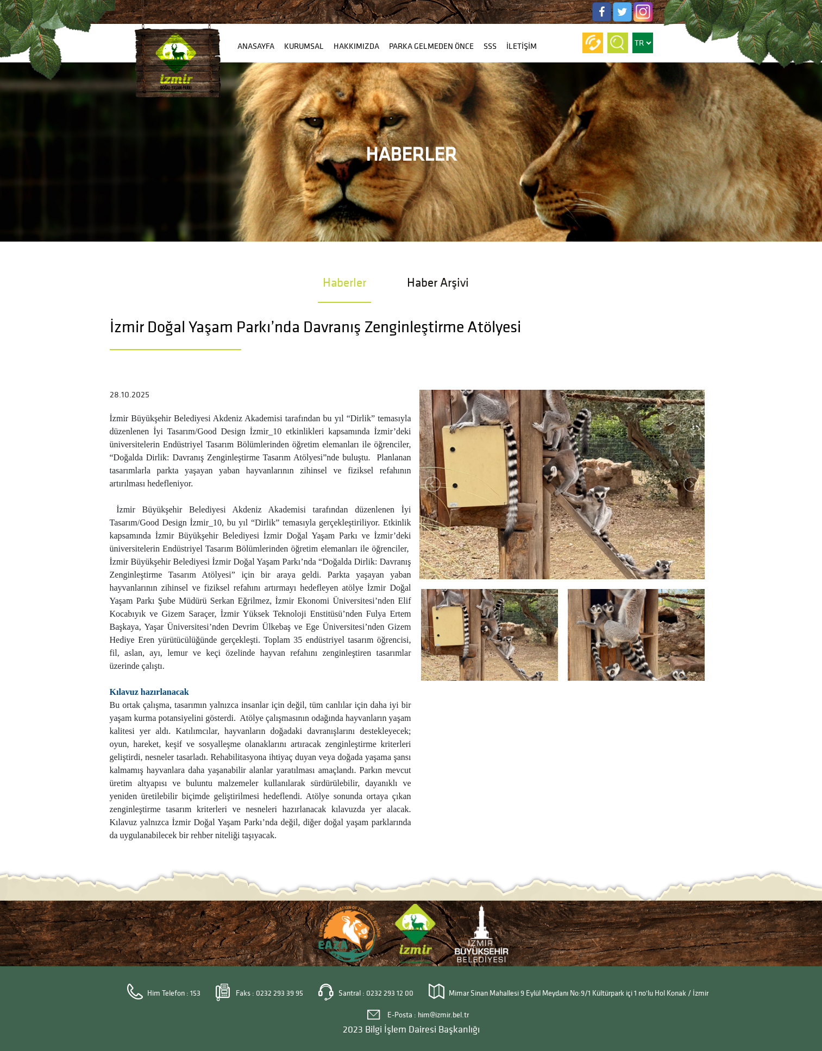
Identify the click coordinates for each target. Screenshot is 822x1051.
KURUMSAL (304, 46)
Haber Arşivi (438, 282)
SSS (490, 46)
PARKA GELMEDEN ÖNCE (431, 46)
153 (195, 993)
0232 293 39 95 (279, 993)
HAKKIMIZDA (356, 46)
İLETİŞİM (521, 46)
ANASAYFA (255, 46)
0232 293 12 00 (389, 993)
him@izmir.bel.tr (443, 1015)
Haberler (344, 282)
